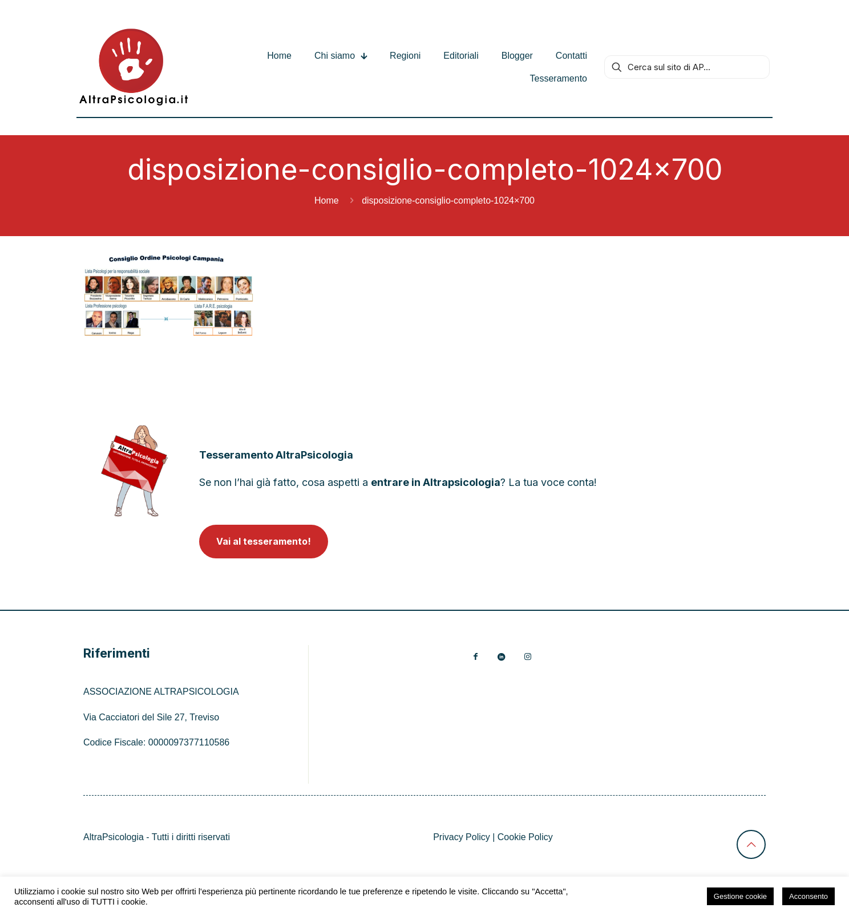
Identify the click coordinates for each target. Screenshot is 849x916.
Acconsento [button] (808, 896)
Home (326, 200)
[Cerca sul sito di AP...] (687, 67)
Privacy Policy (461, 837)
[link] (134, 471)
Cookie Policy (525, 837)
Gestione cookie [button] (740, 896)
